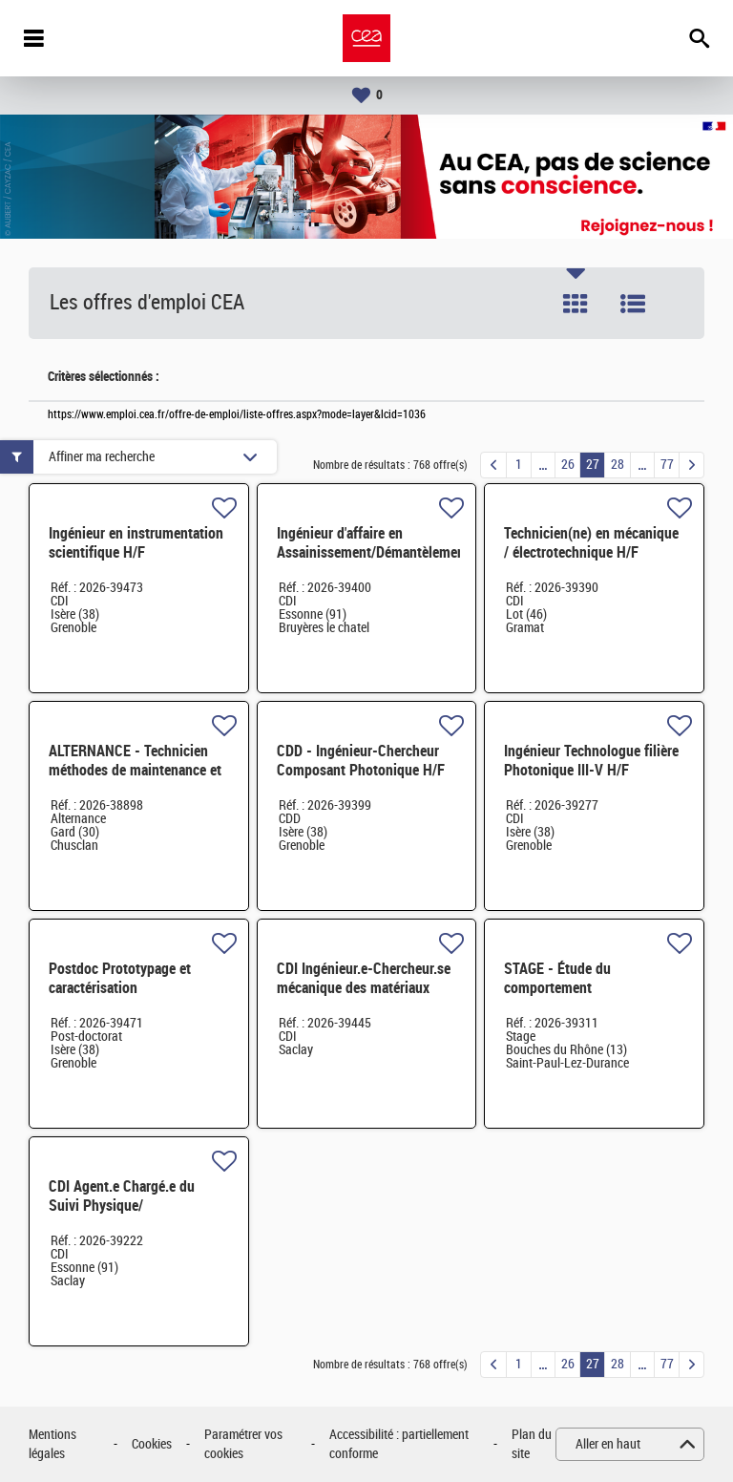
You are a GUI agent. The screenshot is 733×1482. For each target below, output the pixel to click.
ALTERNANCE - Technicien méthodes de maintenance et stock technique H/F (135, 770)
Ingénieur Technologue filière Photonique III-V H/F (591, 760)
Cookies (152, 1444)
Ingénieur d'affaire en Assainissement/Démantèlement (373, 542)
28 (617, 464)
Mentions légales (52, 1444)
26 (568, 464)
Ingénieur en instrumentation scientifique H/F (136, 542)
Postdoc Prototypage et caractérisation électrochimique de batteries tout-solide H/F (134, 997)
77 (667, 464)
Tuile (575, 303)
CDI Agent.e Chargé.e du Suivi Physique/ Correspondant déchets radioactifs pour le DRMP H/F (137, 1215)
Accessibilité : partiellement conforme (399, 1444)
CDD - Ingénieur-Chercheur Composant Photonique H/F (361, 760)
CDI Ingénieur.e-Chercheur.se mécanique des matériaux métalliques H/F (363, 988)
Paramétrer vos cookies (243, 1444)
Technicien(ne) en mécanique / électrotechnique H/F (591, 542)
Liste (632, 303)
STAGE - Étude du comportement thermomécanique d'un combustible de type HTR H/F (592, 997)
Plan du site (532, 1444)
